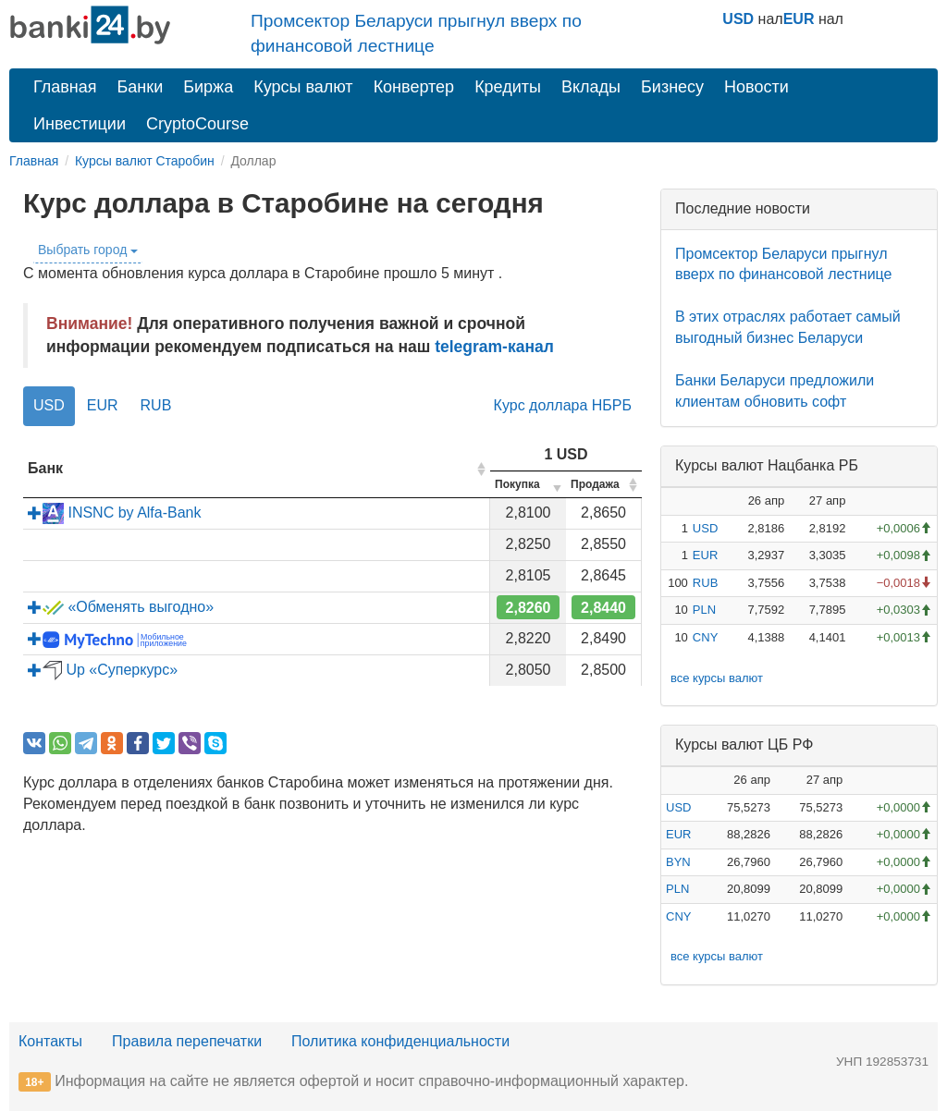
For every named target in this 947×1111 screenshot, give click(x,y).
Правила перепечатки (187, 1041)
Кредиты (507, 87)
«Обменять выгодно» (121, 607)
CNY (705, 637)
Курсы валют (302, 87)
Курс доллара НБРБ (563, 405)
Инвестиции (79, 124)
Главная (65, 87)
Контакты (50, 1041)
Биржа (208, 87)
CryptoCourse (197, 124)
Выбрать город (88, 249)
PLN (704, 610)
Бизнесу (672, 87)
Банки (140, 87)
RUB (156, 405)
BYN (678, 862)
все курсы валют (716, 678)
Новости (756, 87)
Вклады (591, 87)
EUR (799, 19)
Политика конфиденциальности (400, 1041)
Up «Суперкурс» (103, 670)
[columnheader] (256, 469)
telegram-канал (494, 346)
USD (738, 19)
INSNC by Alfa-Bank (115, 512)
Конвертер (414, 87)
